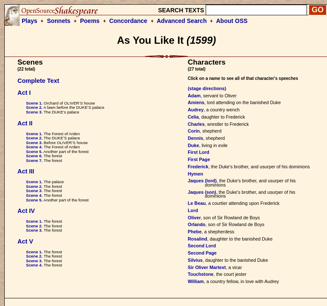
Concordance (128, 20)
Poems (90, 20)
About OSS (232, 20)
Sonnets (58, 20)
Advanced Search (182, 20)
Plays (29, 20)
